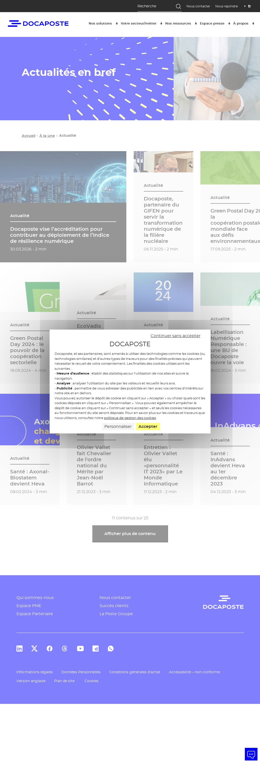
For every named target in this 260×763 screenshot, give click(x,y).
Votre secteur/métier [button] (142, 22)
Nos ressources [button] (182, 22)
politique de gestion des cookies (130, 418)
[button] (251, 754)
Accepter (147, 426)
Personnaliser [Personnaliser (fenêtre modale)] (118, 426)
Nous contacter (198, 6)
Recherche (146, 6)
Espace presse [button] (216, 22)
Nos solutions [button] (104, 22)
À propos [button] (244, 22)
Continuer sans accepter (175, 335)
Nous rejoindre (226, 6)
